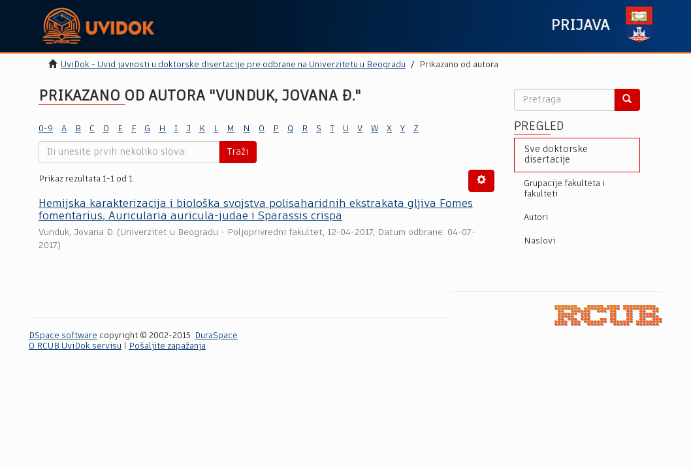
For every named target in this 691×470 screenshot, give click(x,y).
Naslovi (539, 241)
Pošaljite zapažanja (167, 346)
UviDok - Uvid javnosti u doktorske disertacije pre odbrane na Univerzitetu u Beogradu (233, 65)
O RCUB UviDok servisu (75, 346)
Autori (536, 217)
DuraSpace (216, 336)
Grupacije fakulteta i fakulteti (564, 189)
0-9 (46, 129)
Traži (237, 152)
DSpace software (63, 336)
